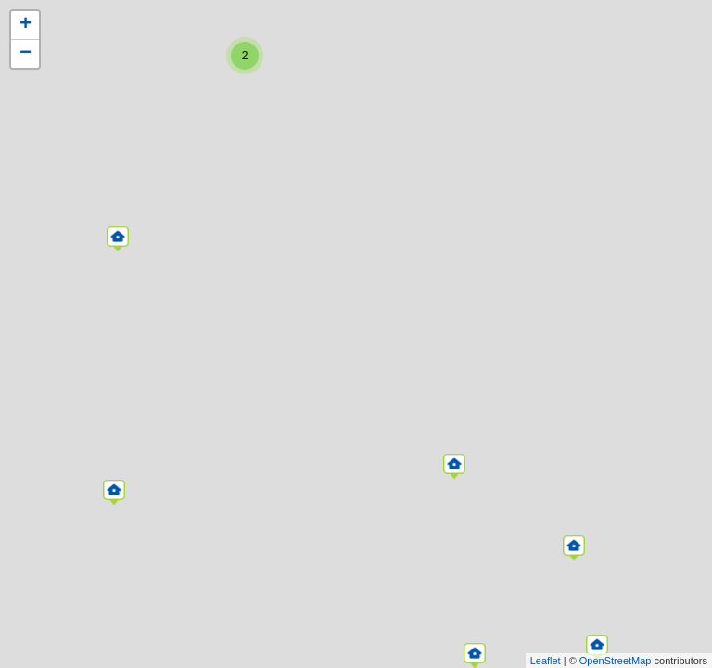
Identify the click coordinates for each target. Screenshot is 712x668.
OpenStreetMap (615, 660)
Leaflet (545, 660)
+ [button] (25, 25)
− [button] (25, 54)
